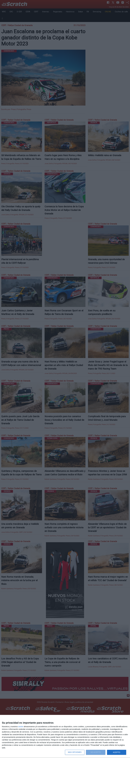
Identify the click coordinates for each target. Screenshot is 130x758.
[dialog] (65, 736)
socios (20, 726)
